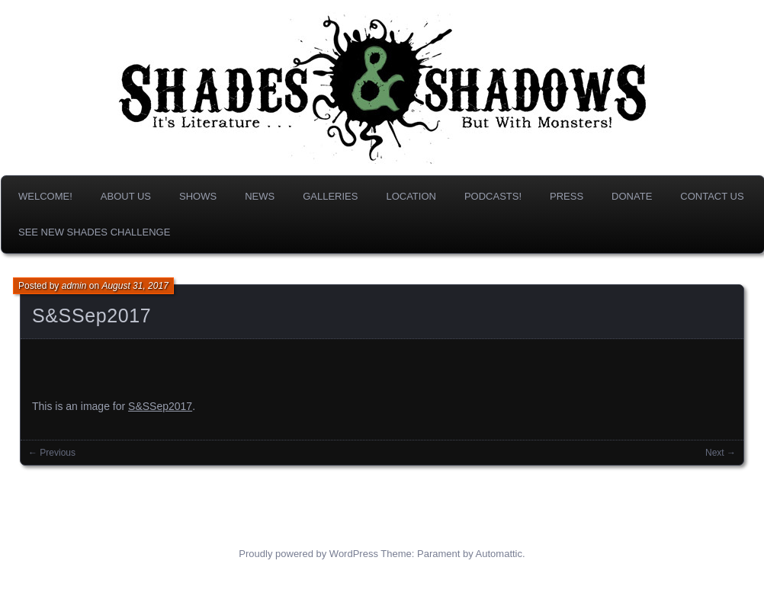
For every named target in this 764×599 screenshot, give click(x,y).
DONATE (632, 196)
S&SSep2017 (91, 315)
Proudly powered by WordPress (308, 553)
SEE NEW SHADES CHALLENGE (94, 232)
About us (126, 196)
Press (566, 196)
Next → (720, 452)
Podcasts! (493, 196)
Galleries (330, 196)
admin (74, 285)
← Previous (51, 452)
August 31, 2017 (134, 285)
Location (411, 196)
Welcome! (45, 196)
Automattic (499, 553)
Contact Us (711, 196)
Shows (198, 196)
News (259, 196)
